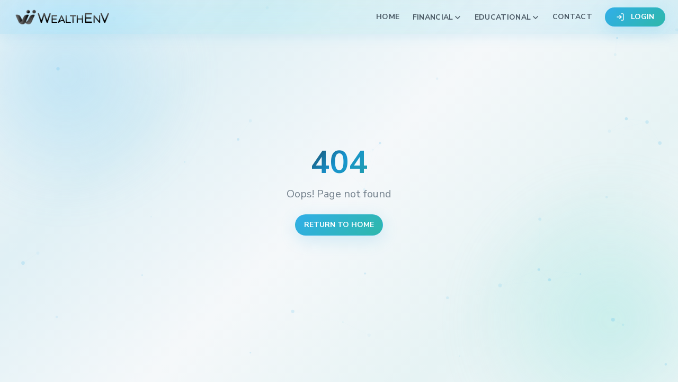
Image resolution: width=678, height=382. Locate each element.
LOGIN (635, 17)
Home (387, 17)
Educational (507, 17)
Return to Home (339, 225)
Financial (437, 17)
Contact (572, 17)
